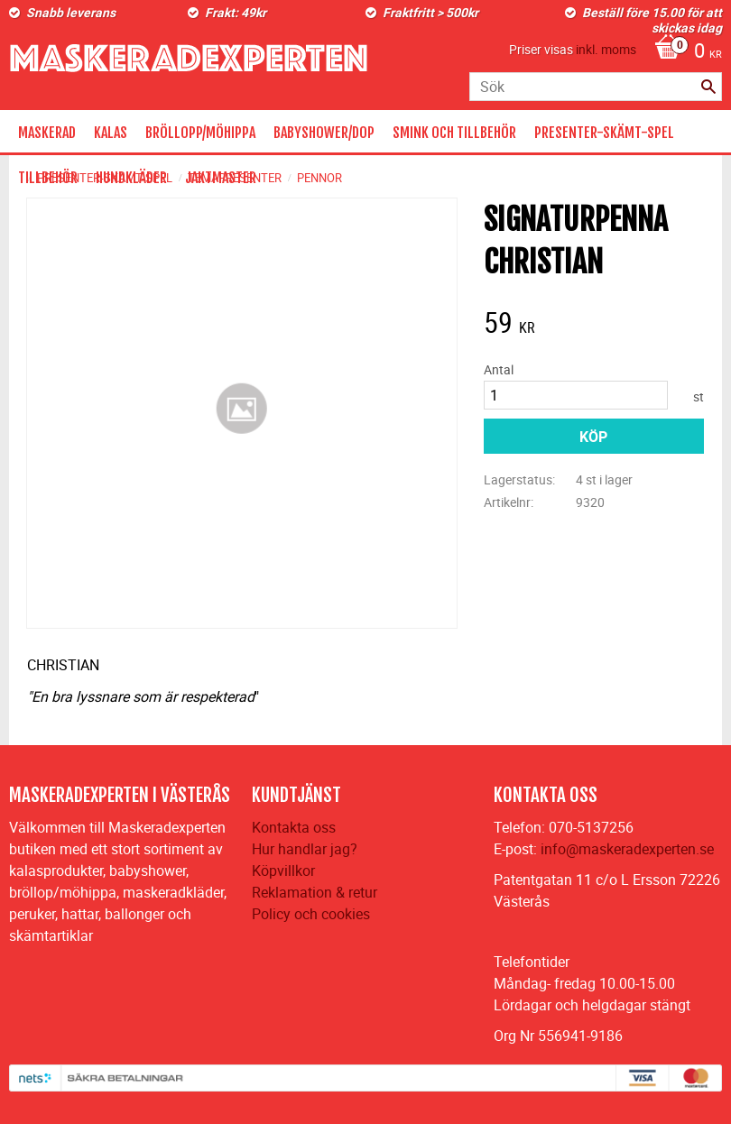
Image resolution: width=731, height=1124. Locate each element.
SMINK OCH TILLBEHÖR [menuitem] (454, 133)
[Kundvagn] (683, 52)
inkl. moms (606, 49)
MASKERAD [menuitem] (47, 133)
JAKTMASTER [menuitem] (220, 178)
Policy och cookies (311, 914)
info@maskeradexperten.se (627, 849)
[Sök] (708, 86)
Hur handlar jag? (304, 849)
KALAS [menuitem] (110, 133)
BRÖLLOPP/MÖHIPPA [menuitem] (200, 133)
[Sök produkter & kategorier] (595, 86)
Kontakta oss (294, 827)
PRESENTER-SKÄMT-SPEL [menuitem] (604, 133)
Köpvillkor (283, 870)
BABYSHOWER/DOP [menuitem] (324, 133)
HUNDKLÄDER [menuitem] (131, 178)
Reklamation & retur (314, 892)
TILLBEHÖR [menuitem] (48, 178)
